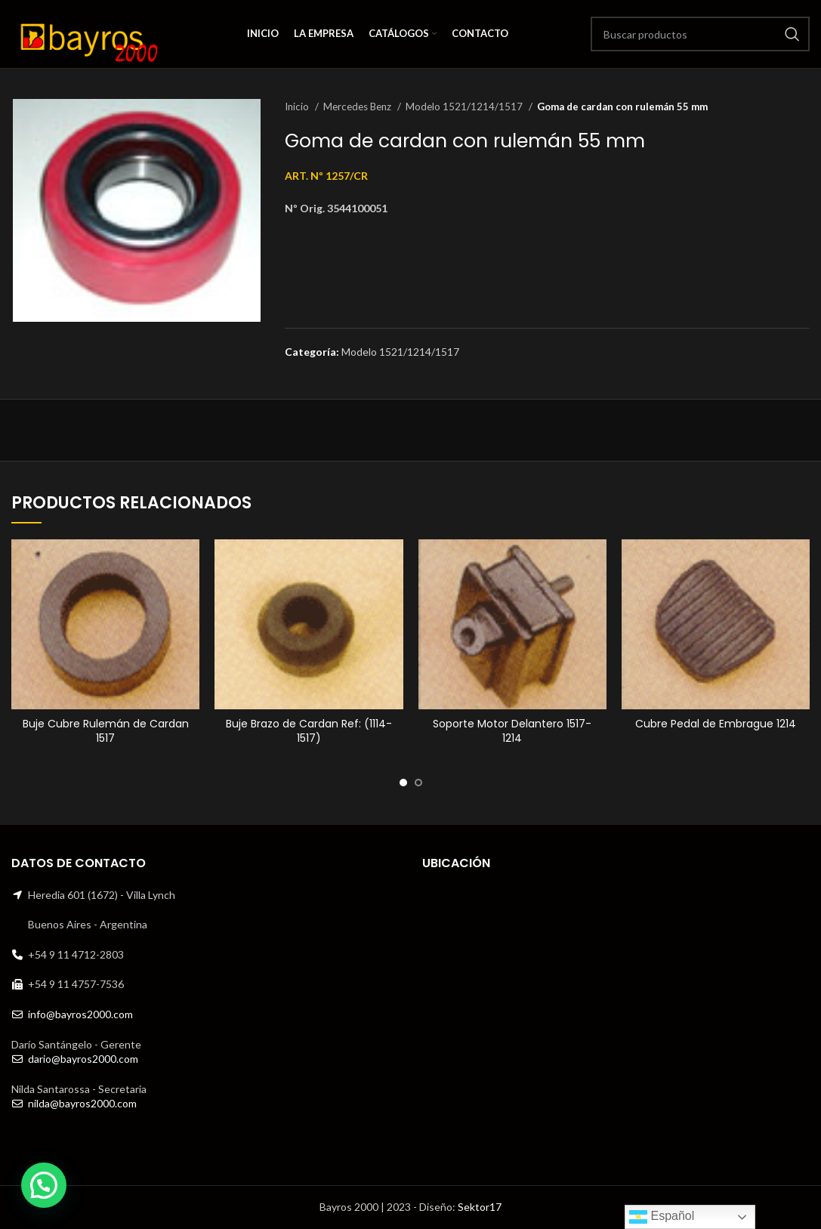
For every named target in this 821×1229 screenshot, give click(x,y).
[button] (43, 1185)
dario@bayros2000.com (83, 1058)
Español (661, 1217)
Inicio (298, 106)
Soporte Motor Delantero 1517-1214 (512, 731)
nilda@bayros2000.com (82, 1103)
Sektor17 (480, 1206)
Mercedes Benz (358, 106)
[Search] (700, 34)
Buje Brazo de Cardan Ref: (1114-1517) (309, 731)
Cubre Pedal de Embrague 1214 (715, 723)
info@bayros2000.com (80, 1014)
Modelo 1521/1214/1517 (465, 106)
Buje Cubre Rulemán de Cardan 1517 (106, 731)
